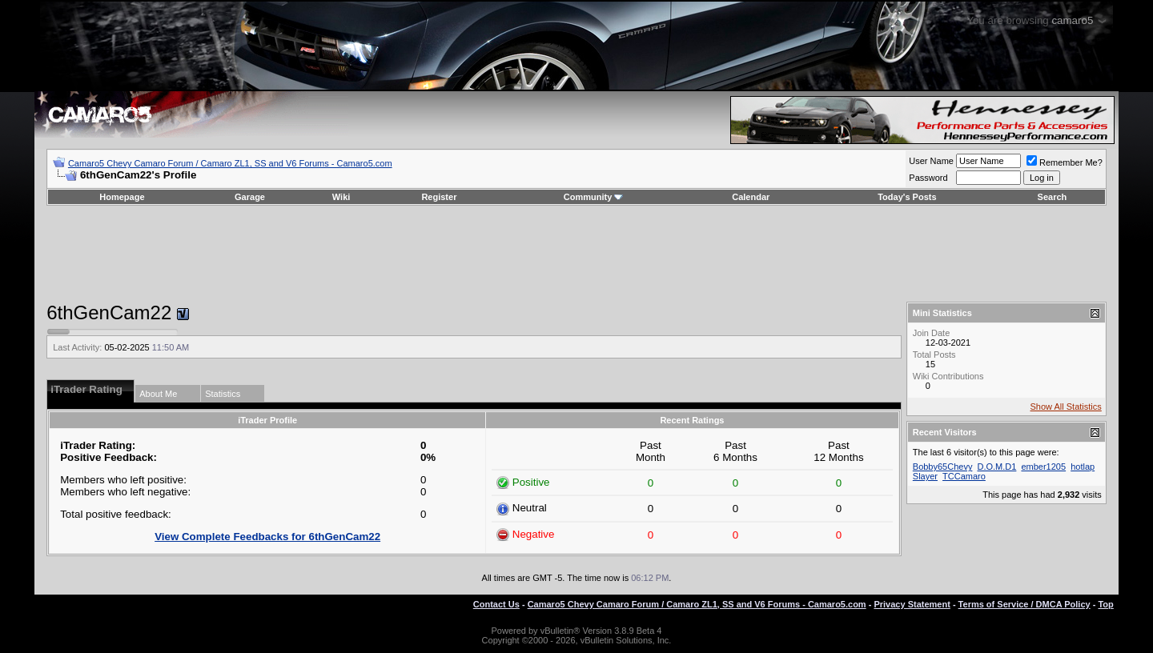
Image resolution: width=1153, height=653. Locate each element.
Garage (250, 197)
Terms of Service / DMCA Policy (1024, 604)
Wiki (341, 197)
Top (1105, 604)
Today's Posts (907, 197)
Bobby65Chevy (943, 466)
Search (1052, 197)
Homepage (121, 197)
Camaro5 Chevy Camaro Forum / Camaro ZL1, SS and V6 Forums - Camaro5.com (230, 163)
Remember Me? (1064, 162)
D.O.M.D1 (996, 466)
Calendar (750, 197)
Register (438, 197)
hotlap (1083, 466)
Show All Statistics (1066, 406)
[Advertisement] (576, 254)
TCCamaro (964, 476)
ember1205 (1043, 466)
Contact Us (496, 604)
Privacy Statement (912, 604)
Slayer (925, 476)
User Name (931, 161)
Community (594, 197)
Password (928, 177)
